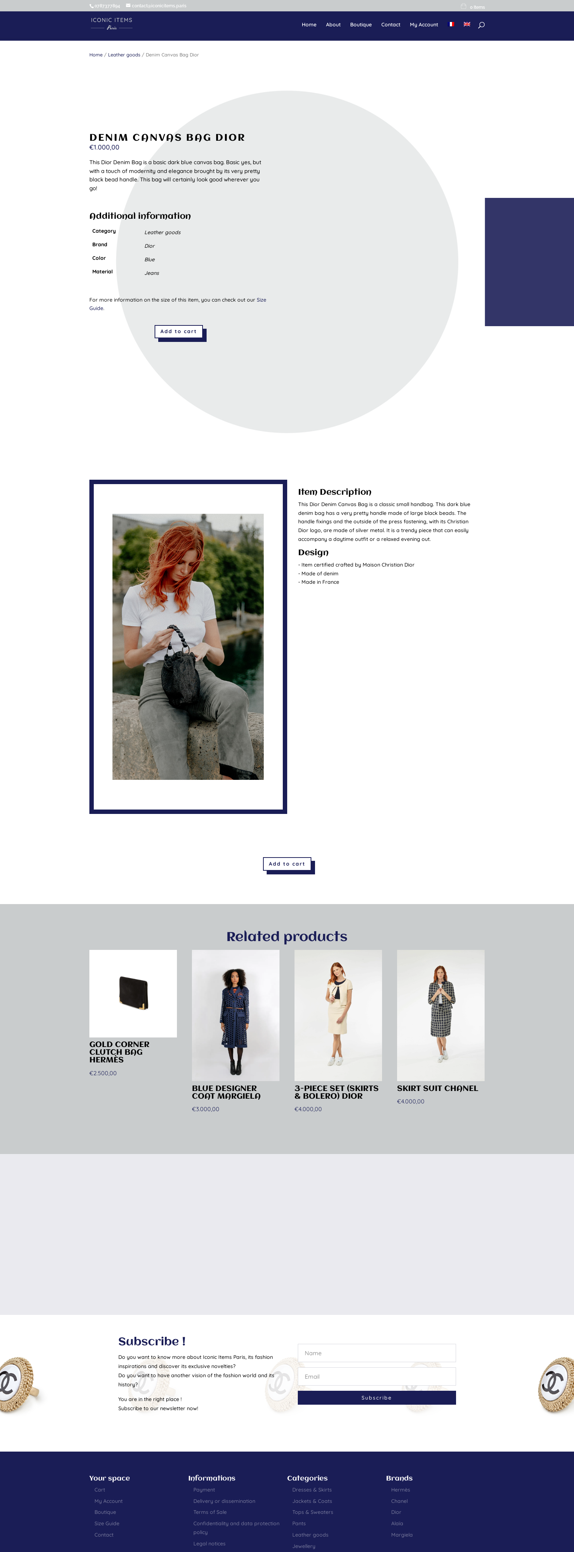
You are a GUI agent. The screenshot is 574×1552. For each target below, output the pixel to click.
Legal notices (209, 1543)
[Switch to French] (451, 30)
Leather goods (124, 55)
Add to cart (178, 331)
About (333, 25)
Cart (100, 1489)
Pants (299, 1523)
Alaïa (397, 1523)
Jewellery (303, 1546)
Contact (390, 25)
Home (309, 25)
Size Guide (107, 1523)
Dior (396, 1512)
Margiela (402, 1534)
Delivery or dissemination (224, 1501)
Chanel (399, 1501)
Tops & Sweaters (312, 1512)
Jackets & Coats (312, 1501)
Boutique (361, 25)
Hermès (400, 1489)
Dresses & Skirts (312, 1489)
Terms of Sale (210, 1512)
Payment (204, 1489)
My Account (424, 25)
